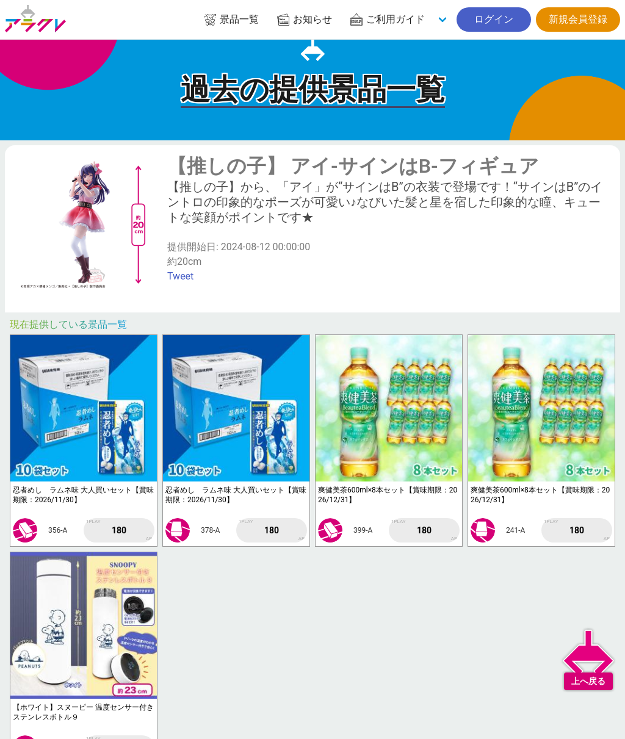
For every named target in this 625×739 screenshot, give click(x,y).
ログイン (493, 19)
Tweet (180, 276)
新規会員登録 (578, 19)
